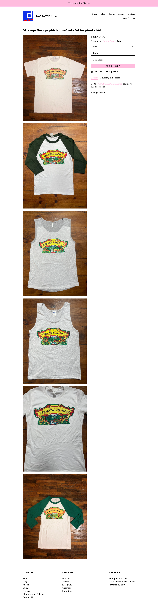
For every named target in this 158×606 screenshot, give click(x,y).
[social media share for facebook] (92, 71)
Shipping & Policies (110, 78)
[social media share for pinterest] (101, 71)
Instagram (67, 585)
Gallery (131, 14)
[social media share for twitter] (96, 71)
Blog (103, 14)
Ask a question (112, 71)
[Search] (134, 18)
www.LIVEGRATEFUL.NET (109, 84)
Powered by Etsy (117, 585)
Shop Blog (67, 591)
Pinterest (66, 588)
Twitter (65, 582)
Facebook (66, 578)
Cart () (125, 18)
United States (109, 41)
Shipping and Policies (33, 594)
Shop (94, 14)
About (112, 14)
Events (121, 14)
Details (94, 78)
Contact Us (28, 597)
